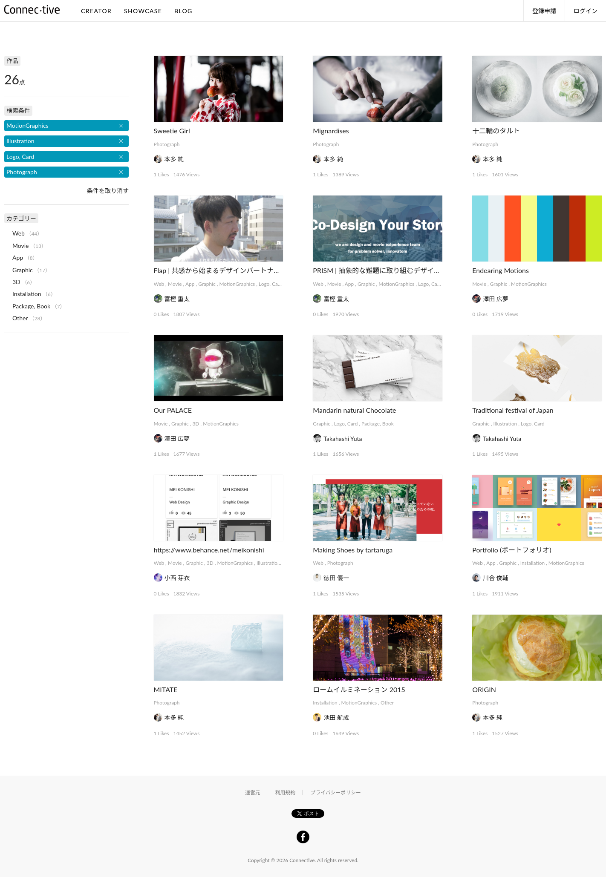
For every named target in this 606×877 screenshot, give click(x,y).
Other (387, 702)
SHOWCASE (143, 10)
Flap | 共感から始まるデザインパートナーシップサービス (241, 270)
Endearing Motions (500, 270)
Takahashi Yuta (342, 438)
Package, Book (377, 423)
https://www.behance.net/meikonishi (209, 550)
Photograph (167, 144)
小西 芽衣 (177, 577)
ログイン (585, 10)
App (189, 284)
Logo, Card (271, 284)
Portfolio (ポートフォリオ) (511, 550)
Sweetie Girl (172, 131)
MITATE (166, 689)
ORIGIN (484, 689)
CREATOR (96, 10)
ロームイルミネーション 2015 (359, 689)
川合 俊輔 (495, 577)
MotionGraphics (237, 284)
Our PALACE (173, 410)
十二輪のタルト (496, 131)
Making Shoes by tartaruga (352, 550)
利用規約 (285, 792)
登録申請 (544, 10)
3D (195, 423)
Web (159, 284)
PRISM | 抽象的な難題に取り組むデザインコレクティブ (397, 270)
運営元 (252, 792)
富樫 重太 (177, 298)
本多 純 (174, 159)
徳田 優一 (336, 577)
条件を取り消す (108, 190)
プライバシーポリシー (335, 792)
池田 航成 (336, 717)
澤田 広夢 (495, 298)
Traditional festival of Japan (512, 410)
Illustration (505, 423)
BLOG (183, 10)
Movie (175, 284)
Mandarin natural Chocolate (354, 410)
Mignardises (331, 131)
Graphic (207, 284)
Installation (532, 563)
